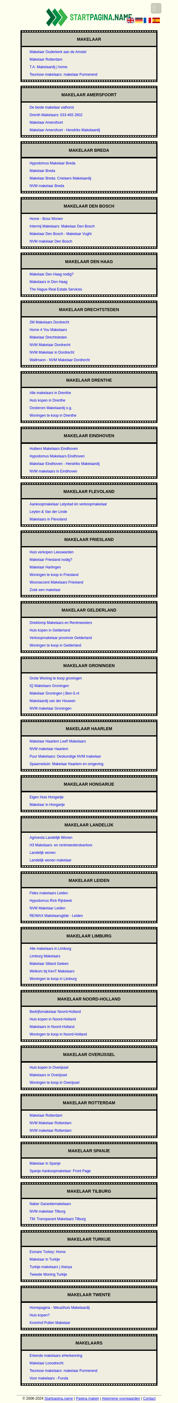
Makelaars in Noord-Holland (52, 1027)
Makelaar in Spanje (45, 1163)
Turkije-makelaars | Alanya (51, 1267)
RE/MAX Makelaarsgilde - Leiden (56, 916)
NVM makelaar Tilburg (47, 1211)
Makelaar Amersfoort (46, 122)
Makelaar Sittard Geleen (49, 964)
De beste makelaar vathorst (52, 107)
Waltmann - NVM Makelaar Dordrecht (60, 360)
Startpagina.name (58, 1398)
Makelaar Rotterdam (46, 59)
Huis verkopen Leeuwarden (52, 552)
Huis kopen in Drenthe (47, 400)
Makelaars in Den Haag (48, 282)
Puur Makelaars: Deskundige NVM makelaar (65, 756)
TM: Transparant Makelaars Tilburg (58, 1219)
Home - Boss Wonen (46, 219)
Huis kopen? (40, 1315)
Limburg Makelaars (45, 956)
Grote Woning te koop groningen (56, 678)
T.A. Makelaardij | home (48, 67)
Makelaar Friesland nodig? (51, 560)
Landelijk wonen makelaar (51, 860)
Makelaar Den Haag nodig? (52, 274)
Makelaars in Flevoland (48, 519)
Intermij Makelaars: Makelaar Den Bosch (62, 226)
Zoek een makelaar (45, 590)
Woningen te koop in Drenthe (53, 415)
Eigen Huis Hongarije (47, 797)
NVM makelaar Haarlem (49, 749)
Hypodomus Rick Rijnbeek (51, 901)
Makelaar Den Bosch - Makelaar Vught (61, 234)
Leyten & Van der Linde (48, 512)
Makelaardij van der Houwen (52, 701)
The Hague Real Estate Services (56, 289)
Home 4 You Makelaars (48, 330)
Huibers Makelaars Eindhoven (54, 449)
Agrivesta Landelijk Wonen (51, 837)
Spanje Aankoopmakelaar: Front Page (60, 1171)
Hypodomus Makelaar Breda (52, 163)
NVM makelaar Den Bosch (51, 241)
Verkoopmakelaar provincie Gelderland (61, 638)
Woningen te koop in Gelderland (55, 645)
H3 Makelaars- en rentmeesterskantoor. (61, 845)
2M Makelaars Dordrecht (49, 322)
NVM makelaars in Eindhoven (53, 471)
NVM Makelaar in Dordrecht (52, 352)
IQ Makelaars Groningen (49, 686)
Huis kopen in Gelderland (50, 630)
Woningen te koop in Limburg (53, 979)
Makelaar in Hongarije (47, 805)
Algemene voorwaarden (121, 1398)
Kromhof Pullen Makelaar (50, 1323)
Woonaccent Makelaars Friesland (56, 582)
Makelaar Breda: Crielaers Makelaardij (60, 178)
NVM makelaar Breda (47, 186)
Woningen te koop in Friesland (54, 575)
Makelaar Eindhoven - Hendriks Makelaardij (65, 464)
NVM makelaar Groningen (51, 708)
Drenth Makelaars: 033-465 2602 (56, 115)
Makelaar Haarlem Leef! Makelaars (58, 741)
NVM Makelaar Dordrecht (50, 345)
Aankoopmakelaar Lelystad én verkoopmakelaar (68, 504)
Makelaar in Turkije (45, 1259)
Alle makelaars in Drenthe (50, 393)
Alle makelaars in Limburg (50, 948)
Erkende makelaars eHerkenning (56, 1356)
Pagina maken (87, 1398)
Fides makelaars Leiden (49, 893)
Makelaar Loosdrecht (46, 1363)
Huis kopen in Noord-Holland (53, 1019)
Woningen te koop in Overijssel (54, 1082)
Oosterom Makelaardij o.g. (51, 408)
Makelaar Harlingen (45, 567)
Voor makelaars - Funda (49, 1378)
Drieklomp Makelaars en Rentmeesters (61, 623)
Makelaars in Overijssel (48, 1075)
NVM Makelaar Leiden (47, 908)
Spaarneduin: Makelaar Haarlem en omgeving (66, 764)
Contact (149, 1398)
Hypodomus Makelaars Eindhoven (57, 456)
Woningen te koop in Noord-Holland (58, 1034)
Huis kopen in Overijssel (49, 1067)
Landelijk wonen (43, 853)
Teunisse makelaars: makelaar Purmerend (63, 74)
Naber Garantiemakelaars (50, 1204)
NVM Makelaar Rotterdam (51, 1123)
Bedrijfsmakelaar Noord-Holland (55, 1012)
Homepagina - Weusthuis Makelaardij (60, 1308)
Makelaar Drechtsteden (48, 337)
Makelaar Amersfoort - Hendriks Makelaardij (65, 130)
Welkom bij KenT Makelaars (52, 971)
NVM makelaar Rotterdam (51, 1130)
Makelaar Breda (42, 171)
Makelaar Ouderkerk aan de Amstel (58, 52)
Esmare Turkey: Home (47, 1252)
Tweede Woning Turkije (48, 1274)
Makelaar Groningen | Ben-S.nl (54, 693)
